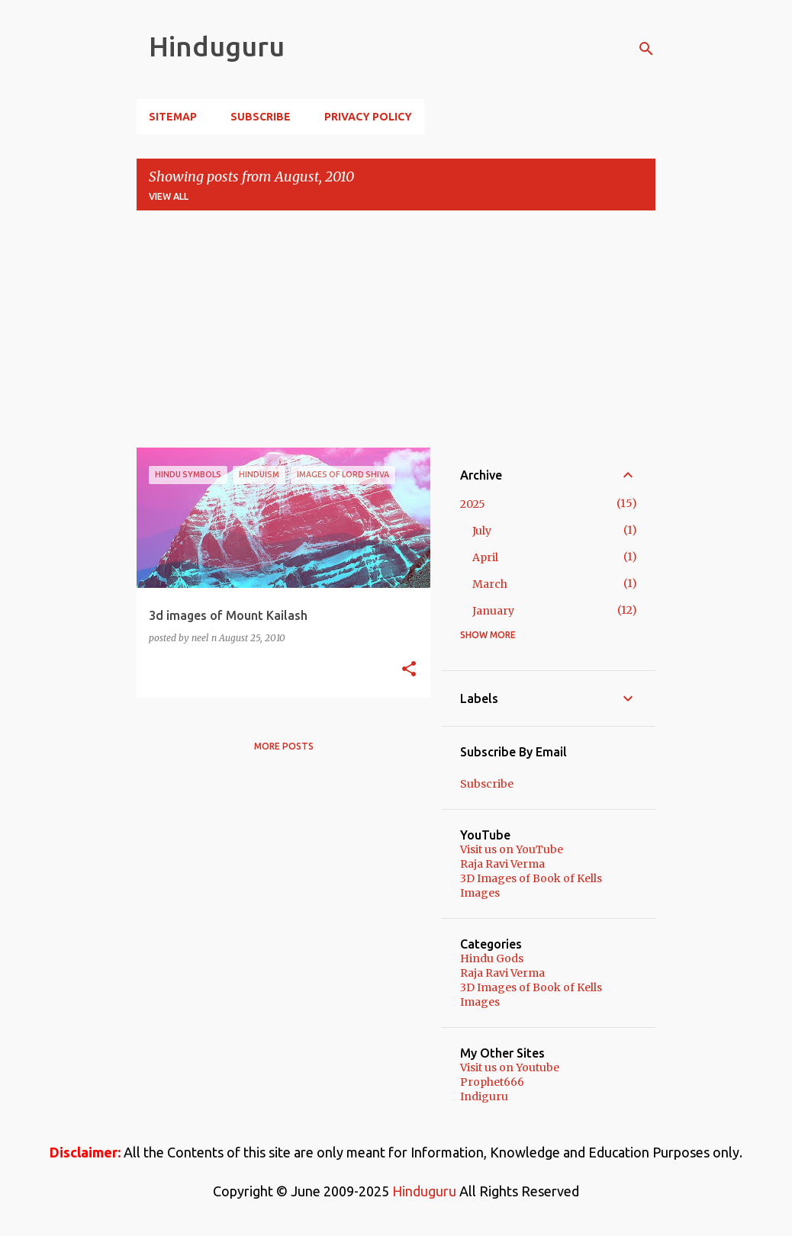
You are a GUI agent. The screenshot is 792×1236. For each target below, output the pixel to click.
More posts (284, 746)
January (493, 611)
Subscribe (260, 117)
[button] (409, 669)
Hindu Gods (491, 958)
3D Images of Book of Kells (531, 878)
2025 (472, 504)
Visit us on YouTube (511, 849)
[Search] (646, 48)
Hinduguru (217, 46)
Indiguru (484, 1096)
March (489, 584)
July (481, 531)
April (485, 557)
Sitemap (173, 117)
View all (168, 196)
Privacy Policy (368, 117)
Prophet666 (492, 1082)
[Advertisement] (396, 329)
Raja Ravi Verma (502, 864)
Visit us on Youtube (509, 1067)
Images (480, 893)
